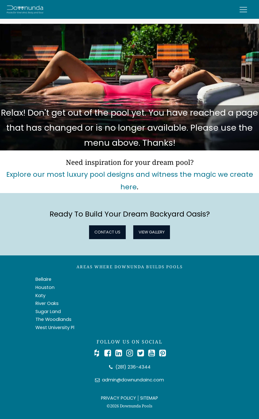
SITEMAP (149, 398)
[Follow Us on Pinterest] (162, 353)
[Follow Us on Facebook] (109, 353)
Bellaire (43, 279)
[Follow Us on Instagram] (131, 353)
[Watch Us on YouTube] (153, 353)
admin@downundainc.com (133, 380)
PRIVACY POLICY (118, 398)
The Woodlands (53, 319)
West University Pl (54, 327)
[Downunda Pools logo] (25, 9)
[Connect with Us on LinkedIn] (120, 353)
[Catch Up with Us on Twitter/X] (142, 353)
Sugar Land (48, 311)
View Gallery (152, 232)
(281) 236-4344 (133, 367)
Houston (45, 287)
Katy (40, 295)
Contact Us (107, 232)
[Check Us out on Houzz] (98, 353)
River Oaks (47, 303)
